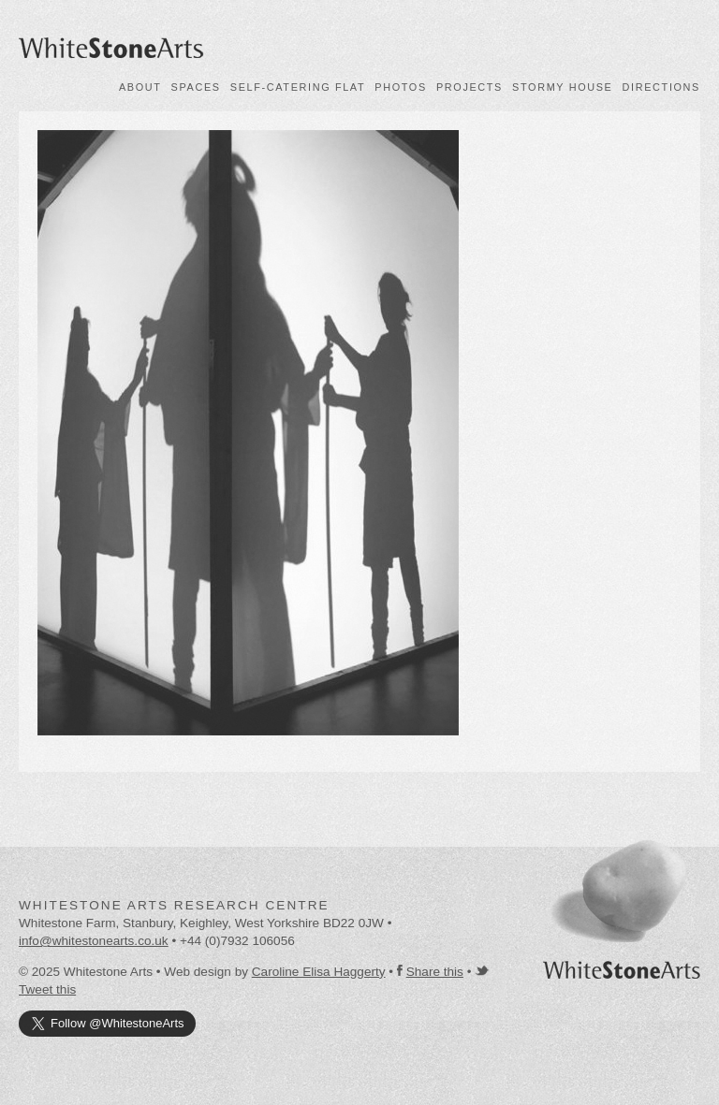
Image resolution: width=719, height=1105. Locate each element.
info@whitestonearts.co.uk (94, 941)
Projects (469, 87)
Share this (434, 972)
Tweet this (47, 989)
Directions (661, 87)
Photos (400, 87)
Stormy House (562, 87)
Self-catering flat (297, 87)
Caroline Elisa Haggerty (319, 972)
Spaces (196, 87)
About (140, 87)
